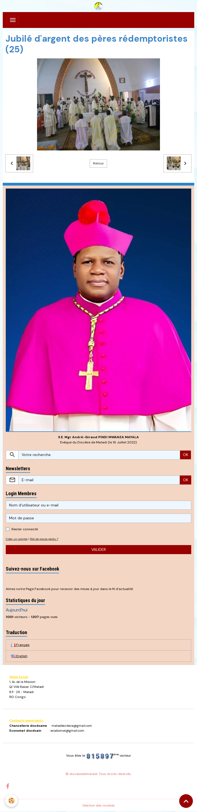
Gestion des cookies (98, 805)
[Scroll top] (186, 801)
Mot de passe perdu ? (44, 539)
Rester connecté (25, 529)
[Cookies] (11, 800)
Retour (98, 163)
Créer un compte (16, 539)
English (19, 656)
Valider (98, 549)
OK (185, 454)
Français (20, 645)
